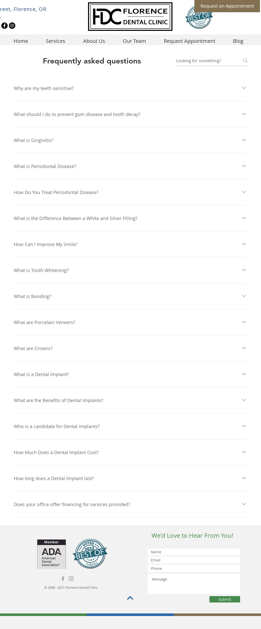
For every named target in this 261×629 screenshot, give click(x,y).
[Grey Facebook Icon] (63, 578)
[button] (94, 41)
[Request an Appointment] (227, 6)
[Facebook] (4, 25)
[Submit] (224, 599)
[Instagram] (12, 25)
